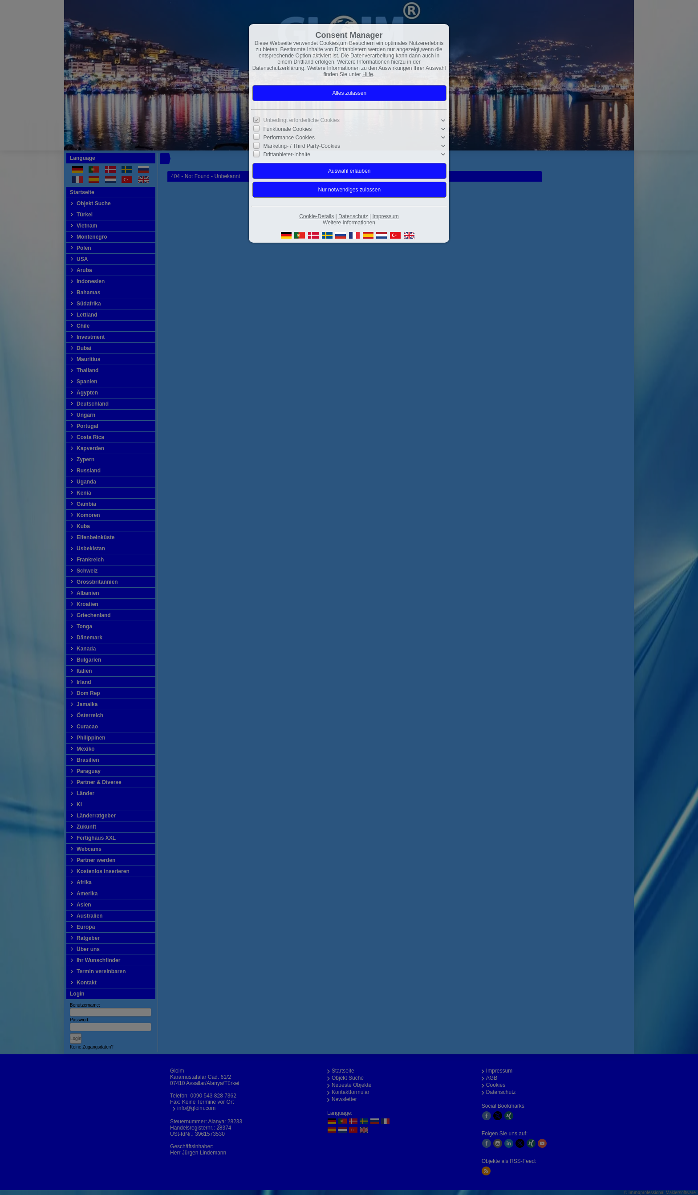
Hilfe (367, 74)
